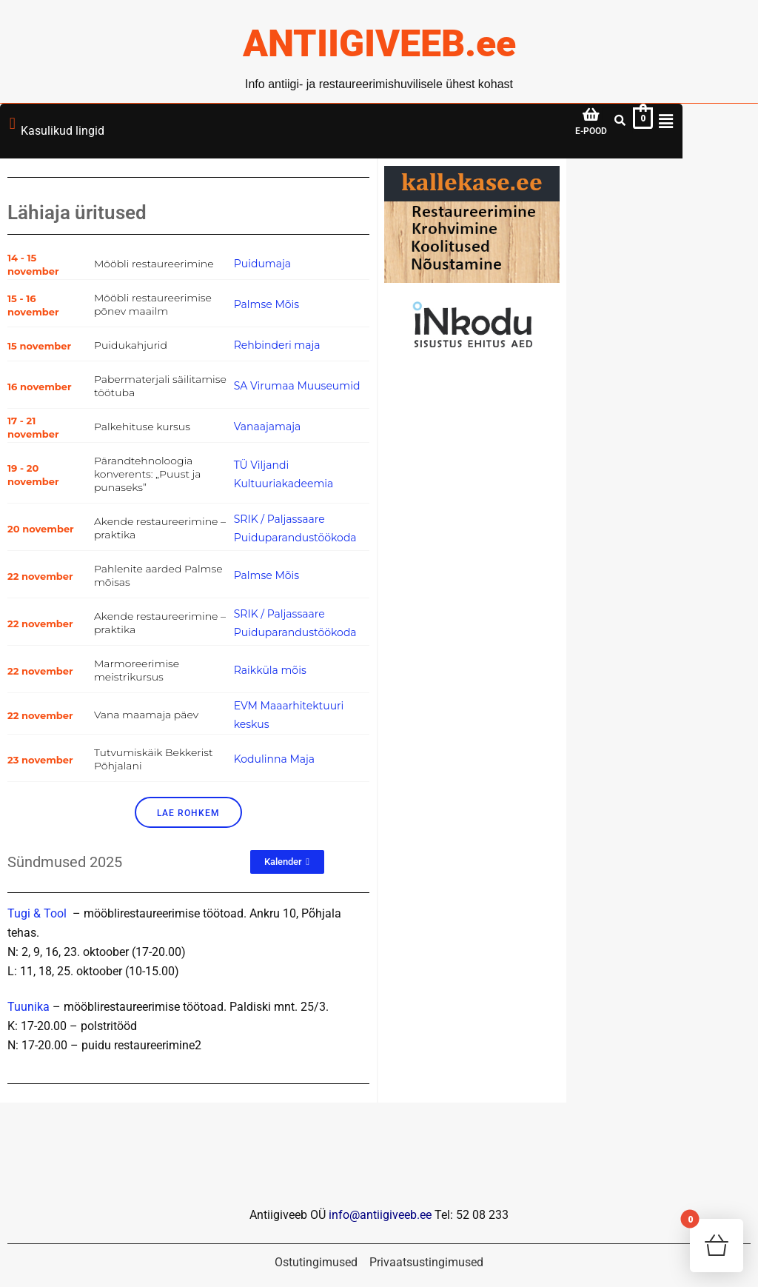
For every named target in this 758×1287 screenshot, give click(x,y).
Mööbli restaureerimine (154, 263)
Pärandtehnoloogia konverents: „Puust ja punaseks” (147, 474)
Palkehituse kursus (142, 426)
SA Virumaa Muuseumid (297, 385)
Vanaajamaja (267, 426)
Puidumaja (262, 263)
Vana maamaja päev (146, 714)
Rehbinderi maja (277, 345)
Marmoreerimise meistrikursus (136, 670)
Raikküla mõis (270, 670)
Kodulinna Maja (274, 759)
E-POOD (591, 131)
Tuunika (28, 1007)
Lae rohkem (188, 813)
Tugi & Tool (37, 914)
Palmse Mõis (266, 304)
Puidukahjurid (130, 345)
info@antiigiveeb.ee (380, 1216)
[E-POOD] (591, 114)
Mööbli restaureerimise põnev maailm (153, 304)
